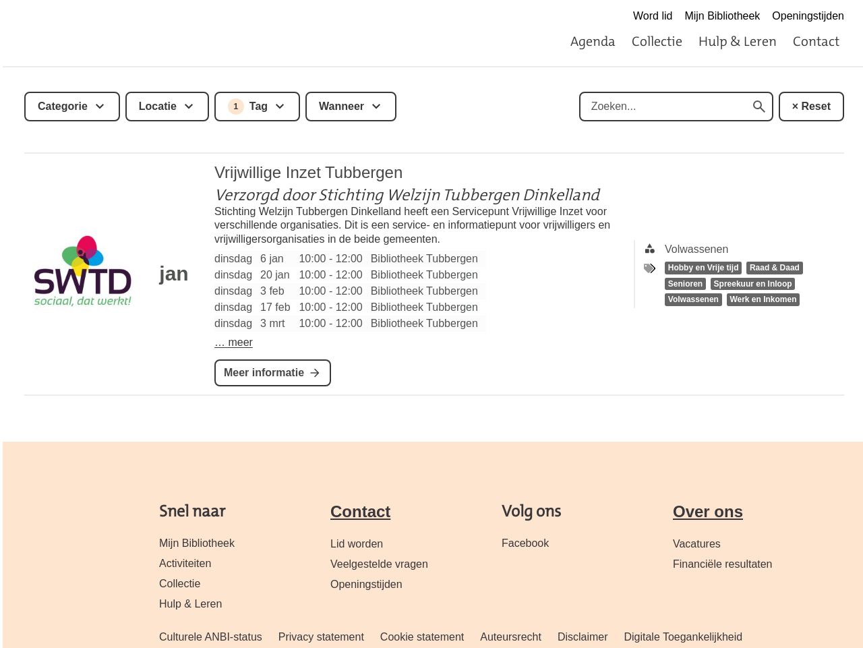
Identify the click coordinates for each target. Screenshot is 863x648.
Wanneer (341, 106)
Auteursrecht (510, 637)
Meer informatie (264, 372)
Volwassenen (693, 300)
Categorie (63, 106)
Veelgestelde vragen (379, 564)
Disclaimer (583, 637)
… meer (233, 342)
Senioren (685, 284)
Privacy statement (321, 637)
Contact (816, 41)
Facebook (525, 543)
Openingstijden (808, 16)
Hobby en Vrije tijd (703, 267)
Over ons (708, 511)
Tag (248, 106)
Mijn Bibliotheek (722, 16)
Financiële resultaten (723, 564)
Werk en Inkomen (763, 300)
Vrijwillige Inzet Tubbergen (308, 172)
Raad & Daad (775, 267)
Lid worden (356, 544)
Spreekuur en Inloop (753, 284)
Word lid (652, 16)
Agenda (593, 41)
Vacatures (697, 544)
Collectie (657, 41)
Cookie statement (422, 637)
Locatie (158, 106)
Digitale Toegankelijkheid (683, 637)
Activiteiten (185, 563)
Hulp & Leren (737, 41)
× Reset (811, 106)
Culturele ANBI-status (210, 637)
